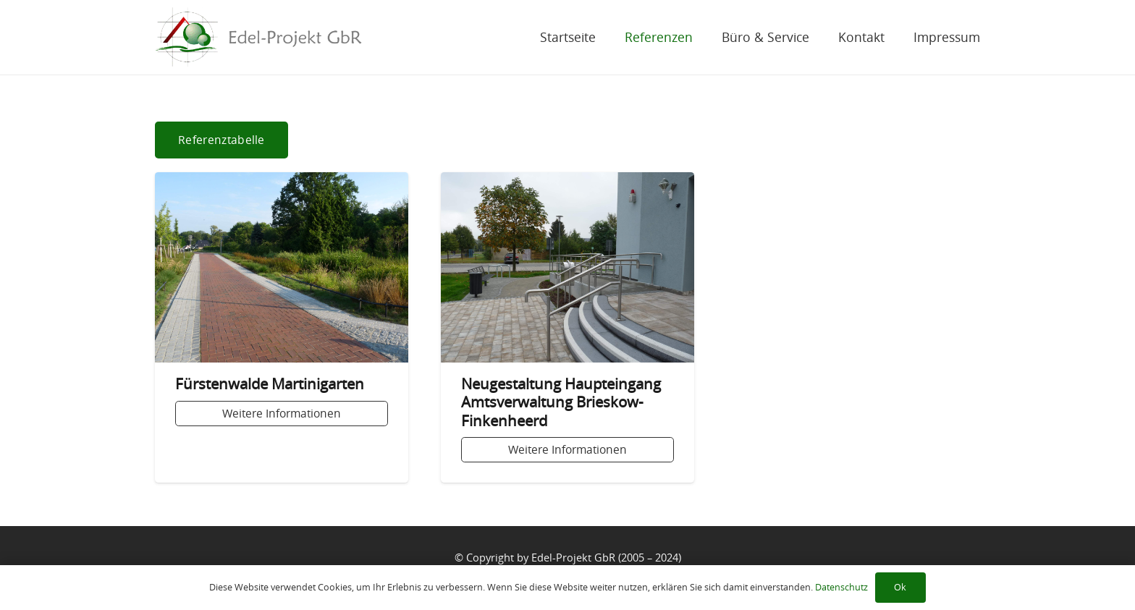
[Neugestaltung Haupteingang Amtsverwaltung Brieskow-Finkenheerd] (567, 327)
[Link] (258, 37)
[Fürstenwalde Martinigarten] (281, 327)
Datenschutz (841, 587)
